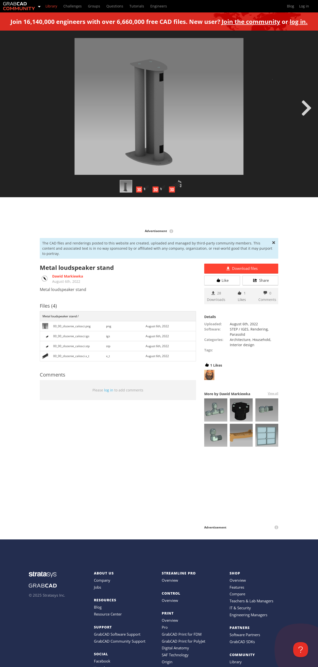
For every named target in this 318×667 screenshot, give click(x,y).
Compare (237, 593)
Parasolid (237, 334)
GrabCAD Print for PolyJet (183, 641)
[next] (306, 108)
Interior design (242, 344)
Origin (167, 661)
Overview (170, 580)
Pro (165, 627)
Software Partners (245, 634)
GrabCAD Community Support (119, 641)
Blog (98, 607)
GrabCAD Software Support (117, 634)
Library (236, 661)
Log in (304, 6)
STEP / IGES (239, 329)
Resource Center (108, 614)
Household (261, 339)
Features (237, 587)
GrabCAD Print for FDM (181, 634)
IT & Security (240, 607)
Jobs (97, 587)
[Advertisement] (159, 213)
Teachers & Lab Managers (251, 600)
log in (108, 390)
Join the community (251, 21)
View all (273, 393)
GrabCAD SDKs (242, 641)
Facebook (102, 661)
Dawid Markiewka (67, 276)
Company (102, 580)
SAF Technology (175, 654)
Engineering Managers (248, 614)
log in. (299, 21)
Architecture (240, 339)
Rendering (259, 329)
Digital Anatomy (175, 647)
